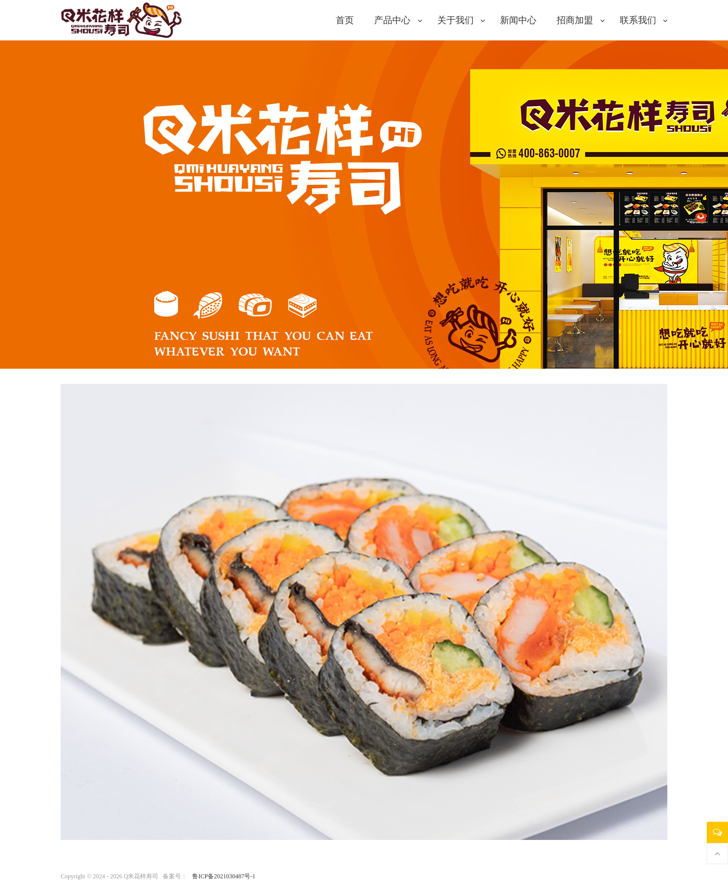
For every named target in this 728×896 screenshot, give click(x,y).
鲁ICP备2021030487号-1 (223, 876)
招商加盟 (575, 20)
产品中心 (392, 20)
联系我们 (638, 20)
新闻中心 (518, 20)
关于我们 (455, 20)
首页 (345, 20)
